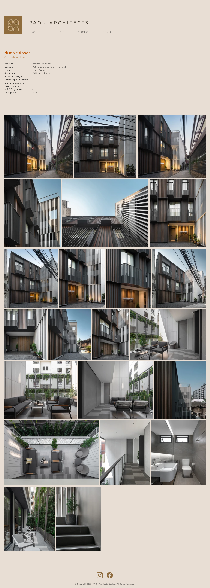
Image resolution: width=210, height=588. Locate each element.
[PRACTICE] (83, 32)
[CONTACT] (109, 32)
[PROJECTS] (36, 32)
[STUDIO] (60, 32)
